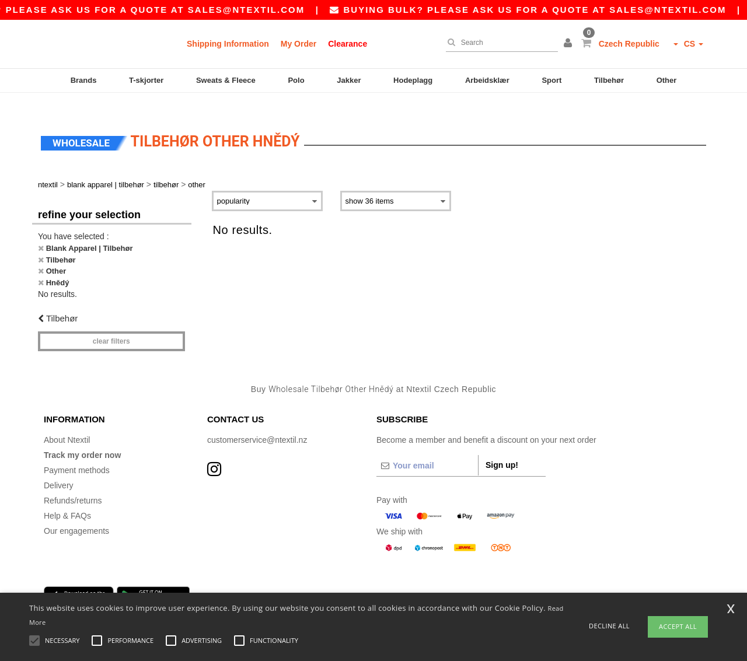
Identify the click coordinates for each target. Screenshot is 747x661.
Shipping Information (228, 43)
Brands (84, 80)
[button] (569, 43)
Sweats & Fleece (226, 80)
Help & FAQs (67, 498)
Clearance (347, 43)
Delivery (59, 468)
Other (667, 80)
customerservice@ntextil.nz (257, 423)
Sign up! (502, 448)
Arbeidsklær (487, 80)
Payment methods (77, 453)
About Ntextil (67, 423)
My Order (298, 43)
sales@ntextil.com (261, 10)
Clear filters (111, 324)
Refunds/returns (73, 483)
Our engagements (76, 514)
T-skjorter (146, 80)
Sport (551, 80)
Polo (296, 80)
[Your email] (427, 448)
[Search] (499, 42)
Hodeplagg (412, 80)
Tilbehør (609, 80)
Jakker (349, 80)
